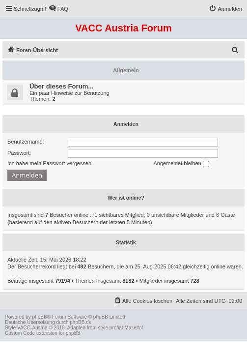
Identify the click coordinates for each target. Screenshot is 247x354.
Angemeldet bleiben (181, 163)
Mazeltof (133, 327)
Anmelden (125, 124)
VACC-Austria (32, 327)
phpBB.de (80, 322)
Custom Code (20, 333)
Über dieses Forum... (61, 86)
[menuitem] (58, 9)
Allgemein (126, 70)
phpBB (39, 317)
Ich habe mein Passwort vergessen (49, 163)
